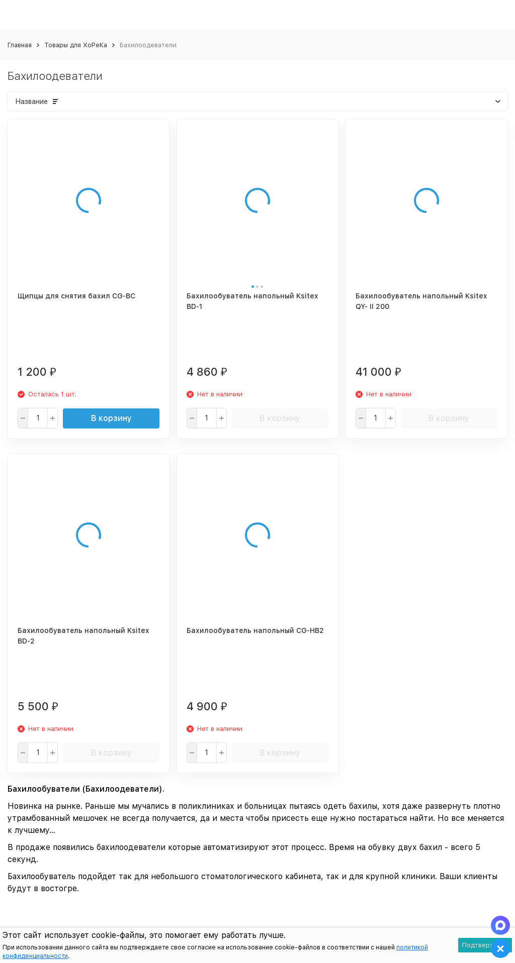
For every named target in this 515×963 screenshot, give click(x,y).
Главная (20, 45)
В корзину (111, 418)
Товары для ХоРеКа (75, 45)
